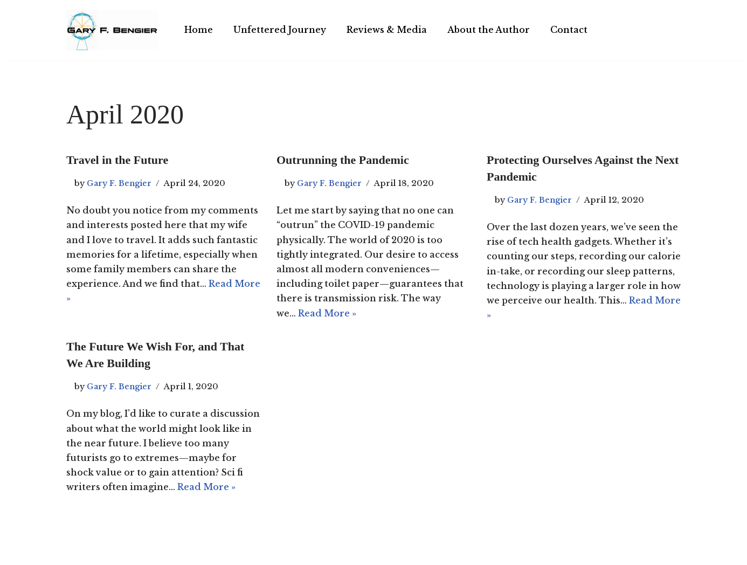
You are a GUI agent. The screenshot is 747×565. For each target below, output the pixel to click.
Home (198, 29)
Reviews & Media (387, 29)
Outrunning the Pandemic (342, 160)
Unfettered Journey (279, 29)
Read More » (327, 313)
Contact (568, 29)
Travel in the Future (117, 160)
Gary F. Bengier (119, 183)
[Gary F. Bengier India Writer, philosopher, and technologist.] (112, 30)
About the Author (488, 29)
